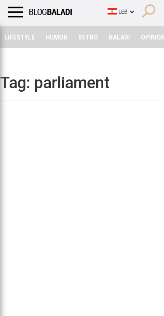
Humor (56, 37)
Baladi (119, 37)
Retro (88, 37)
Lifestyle (19, 37)
